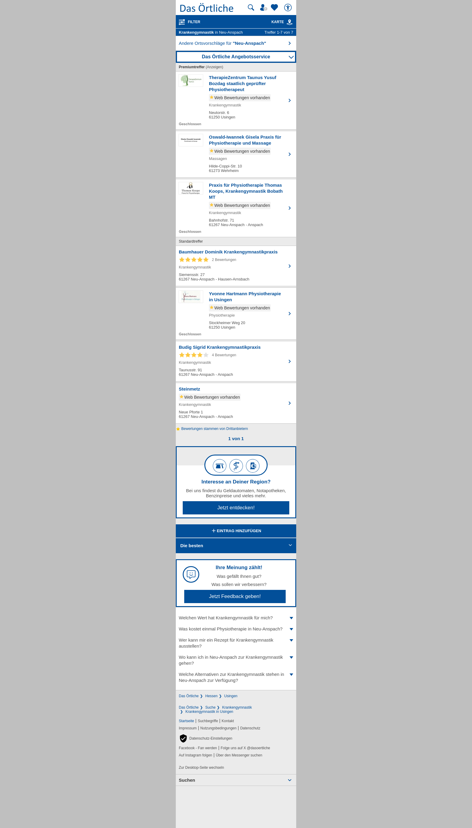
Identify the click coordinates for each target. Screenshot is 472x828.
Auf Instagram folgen (195, 755)
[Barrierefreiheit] (288, 7)
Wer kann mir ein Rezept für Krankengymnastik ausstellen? (236, 643)
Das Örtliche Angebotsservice (236, 56)
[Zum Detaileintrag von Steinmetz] (236, 403)
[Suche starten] (251, 7)
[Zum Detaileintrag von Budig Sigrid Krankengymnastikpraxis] (236, 361)
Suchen (187, 780)
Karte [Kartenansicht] (282, 22)
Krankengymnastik (237, 707)
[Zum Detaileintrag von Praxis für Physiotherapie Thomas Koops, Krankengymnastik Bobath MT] (236, 208)
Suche (210, 707)
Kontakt (228, 721)
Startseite (186, 721)
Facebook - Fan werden (198, 748)
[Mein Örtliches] (264, 7)
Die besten (191, 545)
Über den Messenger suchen (239, 755)
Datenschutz (250, 728)
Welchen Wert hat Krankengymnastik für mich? (236, 617)
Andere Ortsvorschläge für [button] (222, 43)
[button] (205, 738)
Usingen (231, 696)
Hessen (211, 696)
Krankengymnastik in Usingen (209, 712)
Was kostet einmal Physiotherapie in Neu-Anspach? (236, 628)
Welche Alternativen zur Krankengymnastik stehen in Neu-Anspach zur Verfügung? (236, 677)
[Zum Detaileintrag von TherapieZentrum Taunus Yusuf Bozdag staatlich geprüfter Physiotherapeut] (236, 100)
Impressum (188, 728)
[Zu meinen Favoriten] (275, 7)
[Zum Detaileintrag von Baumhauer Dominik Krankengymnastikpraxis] (236, 266)
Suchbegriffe (208, 721)
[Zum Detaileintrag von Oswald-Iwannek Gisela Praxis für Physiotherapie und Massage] (236, 154)
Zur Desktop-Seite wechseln (201, 767)
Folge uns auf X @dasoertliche (245, 748)
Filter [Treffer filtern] (194, 22)
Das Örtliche (189, 696)
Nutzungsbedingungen (218, 728)
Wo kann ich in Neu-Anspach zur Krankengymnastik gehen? (236, 660)
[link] (289, 22)
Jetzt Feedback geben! (235, 596)
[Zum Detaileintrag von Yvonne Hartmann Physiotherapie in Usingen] (236, 313)
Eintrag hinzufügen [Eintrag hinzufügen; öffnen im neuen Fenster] (236, 531)
